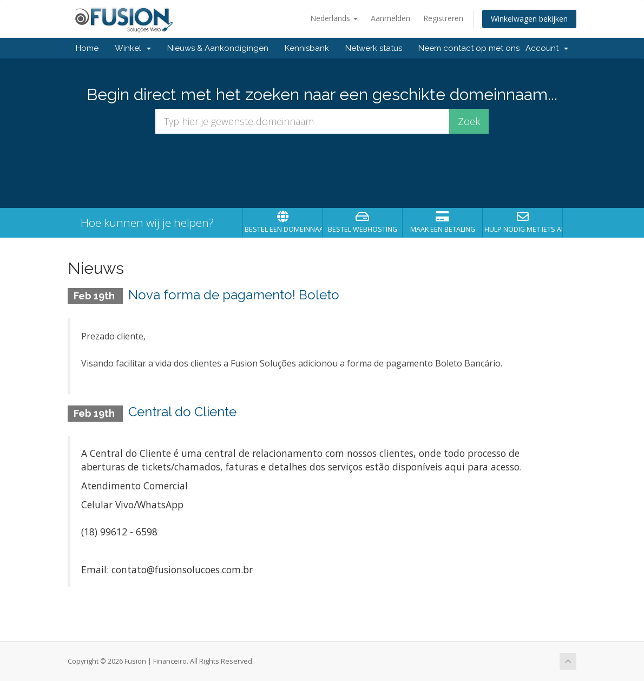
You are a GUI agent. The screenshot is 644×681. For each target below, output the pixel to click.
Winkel (133, 48)
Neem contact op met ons (469, 48)
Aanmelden (390, 18)
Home (87, 48)
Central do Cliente (182, 412)
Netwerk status (373, 48)
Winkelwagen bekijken (529, 19)
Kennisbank (307, 48)
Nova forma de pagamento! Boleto (233, 295)
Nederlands (334, 18)
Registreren (443, 18)
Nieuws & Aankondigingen (217, 48)
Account (546, 48)
